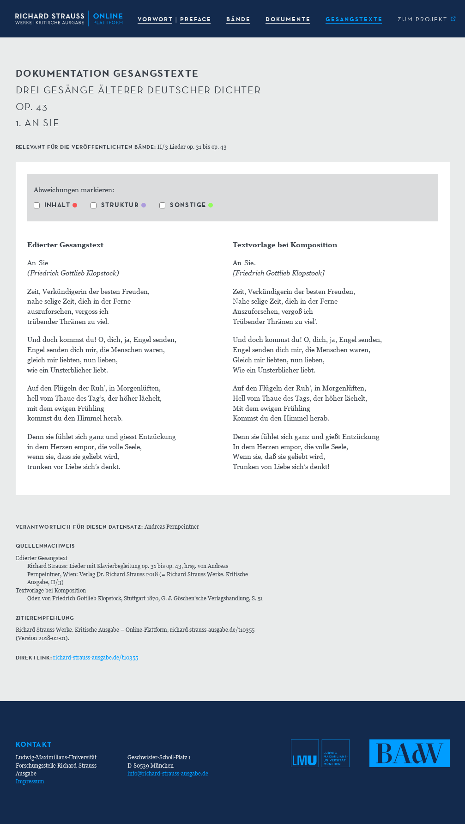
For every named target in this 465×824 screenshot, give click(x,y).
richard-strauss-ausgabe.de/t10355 (95, 657)
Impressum (30, 781)
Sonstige (182, 205)
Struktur (115, 205)
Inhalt (52, 205)
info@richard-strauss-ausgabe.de (167, 773)
